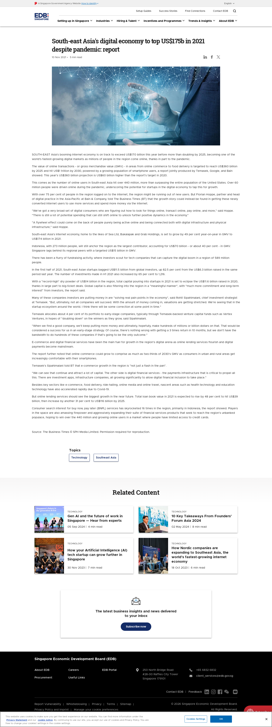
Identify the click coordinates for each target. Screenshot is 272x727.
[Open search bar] (234, 11)
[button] (90, 3)
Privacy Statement (16, 720)
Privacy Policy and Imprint (52, 709)
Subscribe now (136, 626)
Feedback (195, 691)
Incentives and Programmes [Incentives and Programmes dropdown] (164, 20)
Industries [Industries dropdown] (104, 20)
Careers (73, 670)
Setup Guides (143, 11)
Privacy (96, 704)
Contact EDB (220, 11)
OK (221, 719)
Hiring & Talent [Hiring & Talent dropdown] (128, 20)
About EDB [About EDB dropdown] (228, 20)
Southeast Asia (106, 457)
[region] (136, 719)
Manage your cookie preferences (96, 709)
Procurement (43, 677)
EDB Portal (109, 670)
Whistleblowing (76, 704)
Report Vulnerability (48, 704)
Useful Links (76, 677)
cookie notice (45, 720)
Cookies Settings (195, 719)
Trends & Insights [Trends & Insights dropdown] (201, 20)
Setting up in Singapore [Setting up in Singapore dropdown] (75, 20)
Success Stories (168, 11)
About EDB (42, 670)
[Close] (266, 719)
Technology (79, 457)
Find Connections (195, 11)
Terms (111, 704)
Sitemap (125, 704)
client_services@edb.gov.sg (214, 675)
